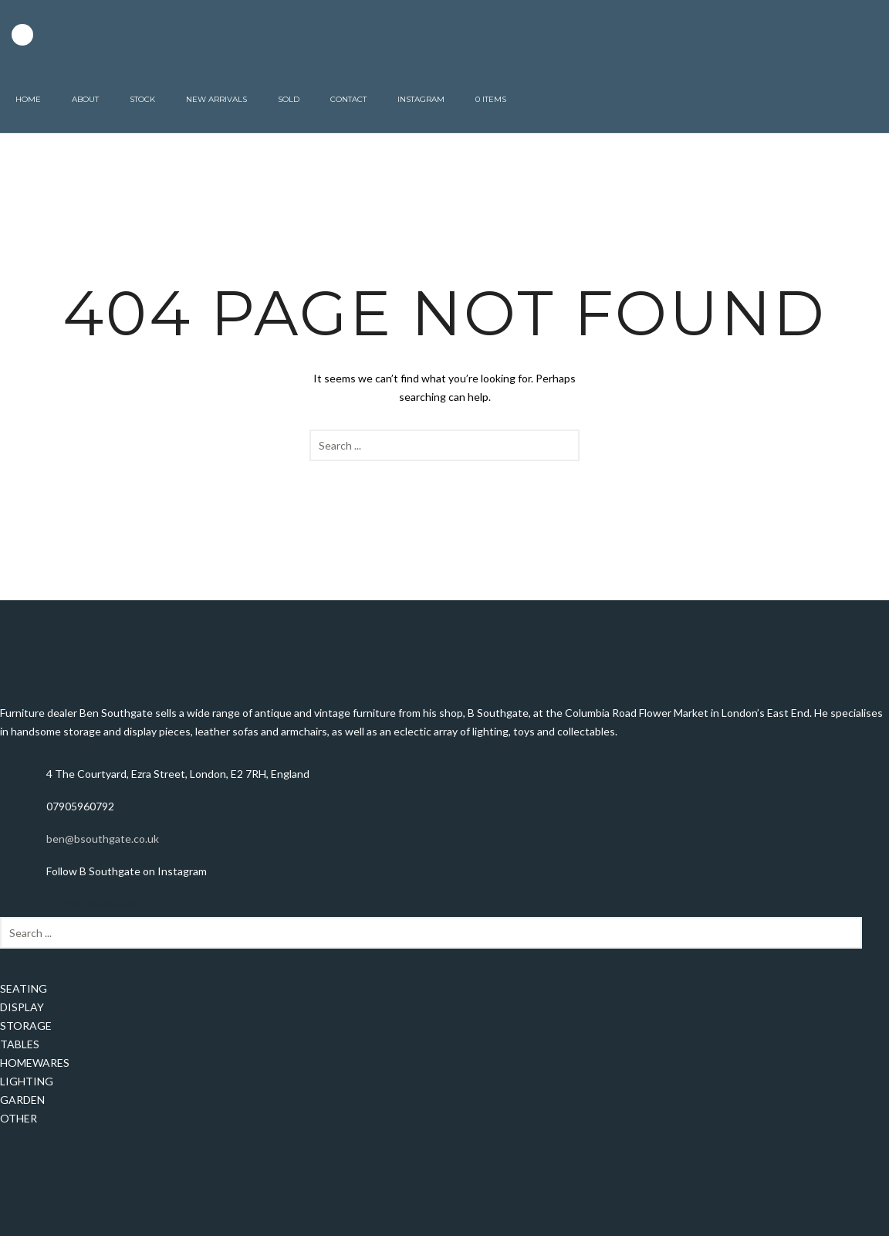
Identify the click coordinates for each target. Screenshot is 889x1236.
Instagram (420, 99)
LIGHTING (26, 1081)
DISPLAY (22, 1007)
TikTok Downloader (93, 903)
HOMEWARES (34, 1062)
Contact (348, 99)
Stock (142, 99)
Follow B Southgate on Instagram (126, 871)
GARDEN (22, 1099)
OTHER (18, 1118)
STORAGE (26, 1025)
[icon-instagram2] (22, 35)
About (85, 99)
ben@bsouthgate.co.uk (102, 838)
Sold (288, 99)
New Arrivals (216, 99)
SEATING (23, 988)
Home (28, 99)
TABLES (19, 1044)
